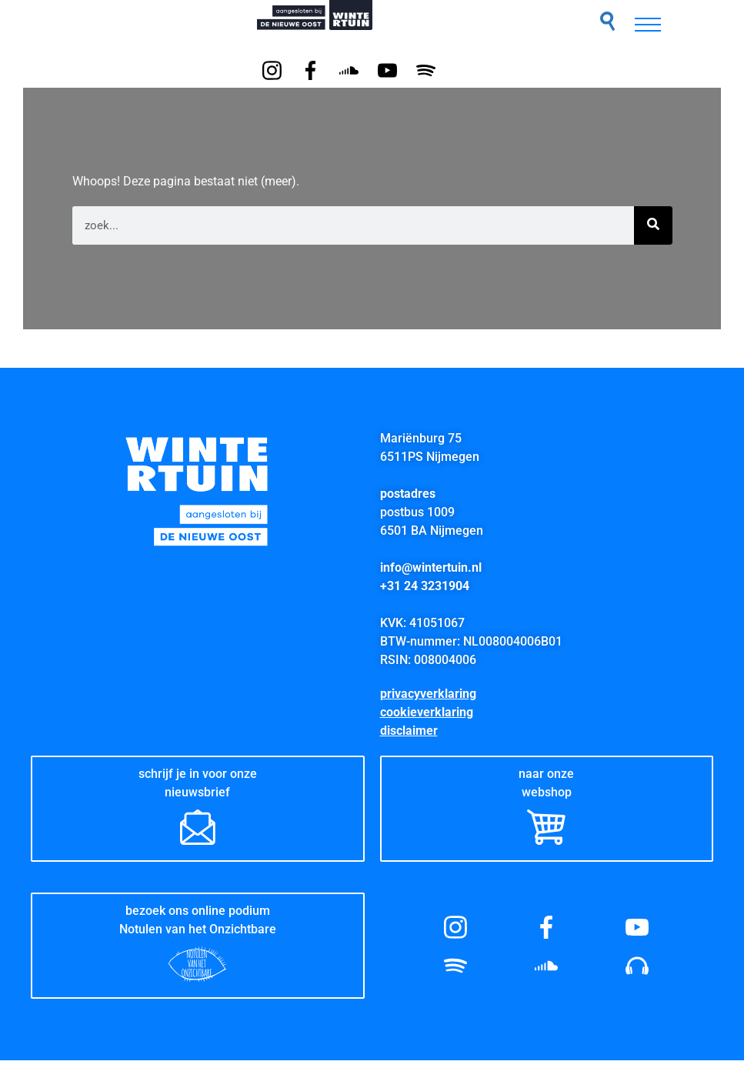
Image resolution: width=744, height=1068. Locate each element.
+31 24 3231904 (424, 586)
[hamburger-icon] (648, 25)
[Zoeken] (653, 225)
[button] (607, 21)
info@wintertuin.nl (431, 567)
